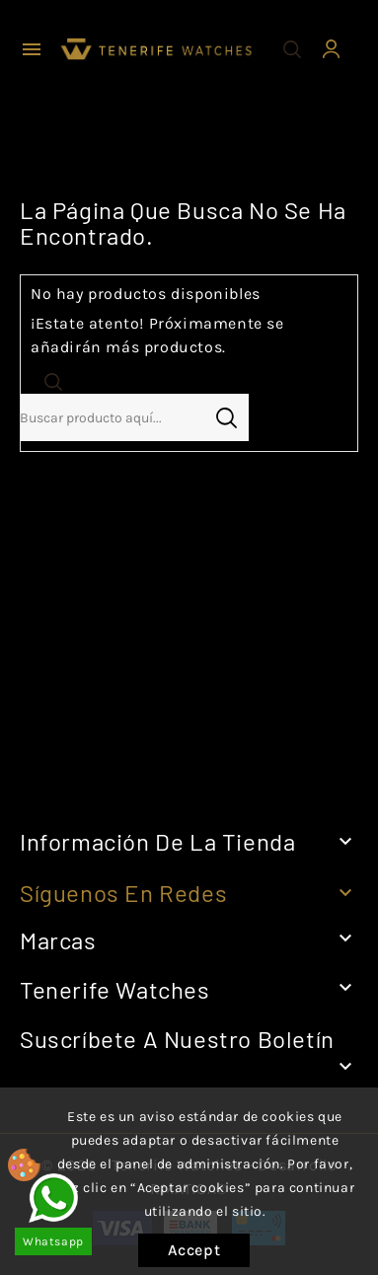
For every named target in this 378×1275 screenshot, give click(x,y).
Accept (194, 1249)
